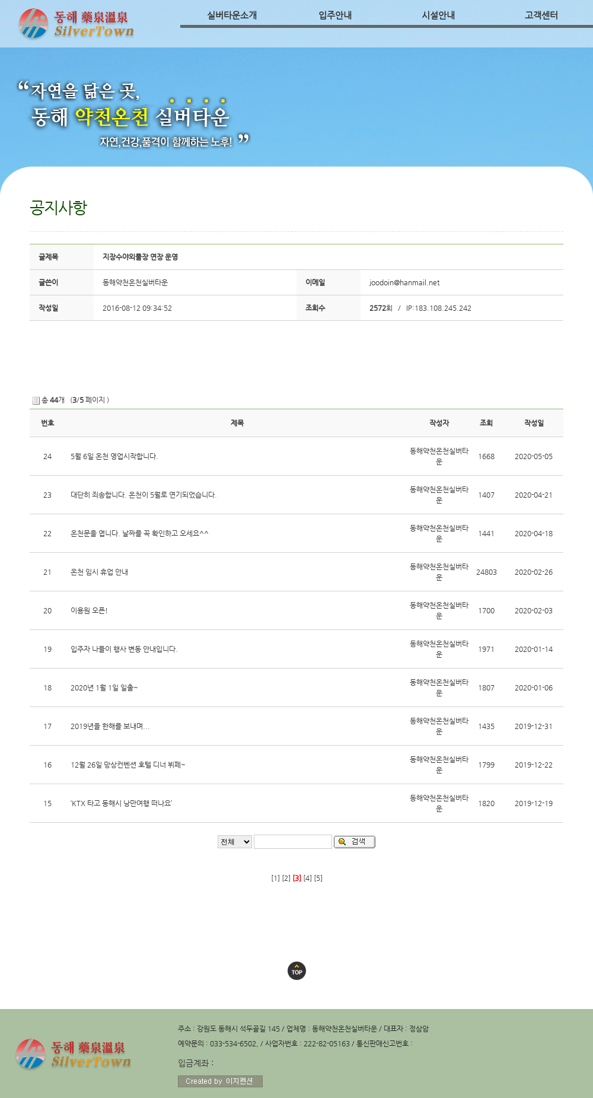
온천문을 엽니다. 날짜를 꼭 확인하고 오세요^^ (140, 533)
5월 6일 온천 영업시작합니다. (114, 456)
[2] (286, 878)
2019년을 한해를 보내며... (110, 726)
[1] (275, 878)
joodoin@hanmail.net (404, 282)
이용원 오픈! (89, 610)
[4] (307, 878)
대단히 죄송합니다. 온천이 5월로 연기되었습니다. (144, 495)
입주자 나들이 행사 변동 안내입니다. (124, 649)
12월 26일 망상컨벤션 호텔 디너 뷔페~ (128, 764)
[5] (318, 878)
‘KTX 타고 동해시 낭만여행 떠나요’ (121, 803)
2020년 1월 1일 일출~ (104, 687)
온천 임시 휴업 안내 (99, 572)
